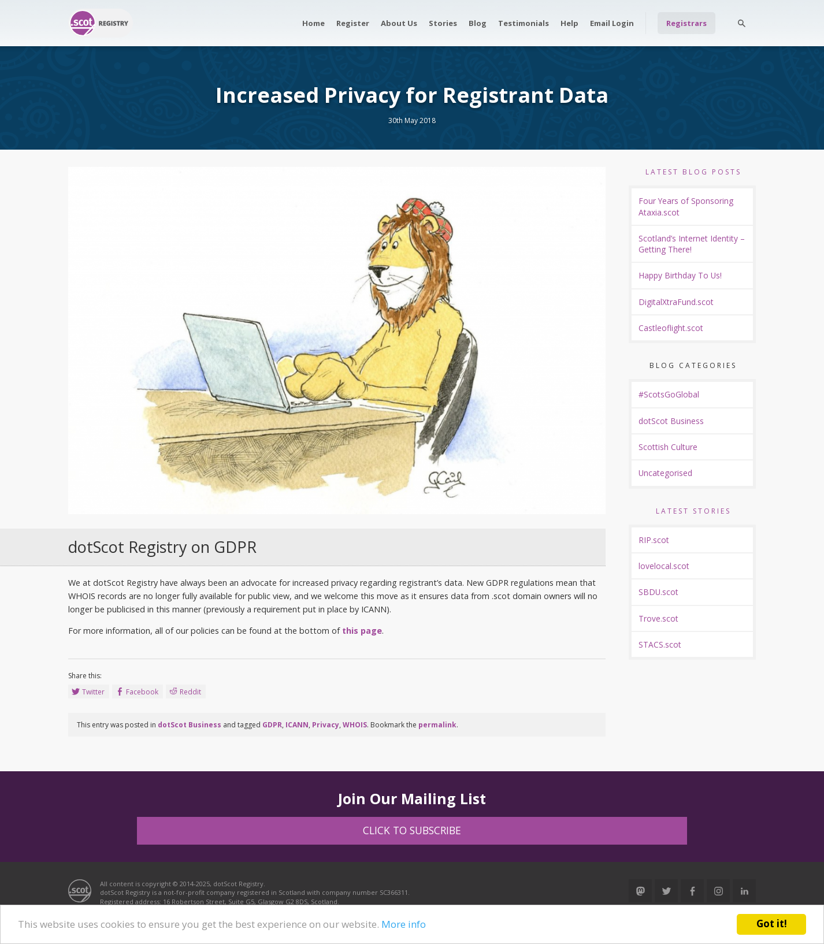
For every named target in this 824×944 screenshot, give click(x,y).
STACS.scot (660, 644)
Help (569, 23)
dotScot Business (189, 725)
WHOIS (355, 725)
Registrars (686, 23)
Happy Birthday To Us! (680, 275)
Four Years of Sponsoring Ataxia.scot (686, 206)
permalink (437, 725)
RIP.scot (654, 539)
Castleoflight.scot (671, 327)
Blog (478, 23)
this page (362, 630)
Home (313, 23)
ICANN (297, 725)
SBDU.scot (658, 591)
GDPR (272, 725)
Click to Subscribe (412, 830)
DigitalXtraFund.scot (676, 301)
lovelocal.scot (664, 565)
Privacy (325, 725)
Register (352, 23)
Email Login (612, 23)
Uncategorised (665, 472)
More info (403, 924)
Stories (443, 23)
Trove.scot (658, 618)
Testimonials (523, 23)
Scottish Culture (668, 446)
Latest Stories (693, 511)
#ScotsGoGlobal (669, 394)
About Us (399, 23)
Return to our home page (100, 23)
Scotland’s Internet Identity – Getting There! (692, 244)
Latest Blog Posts (693, 172)
